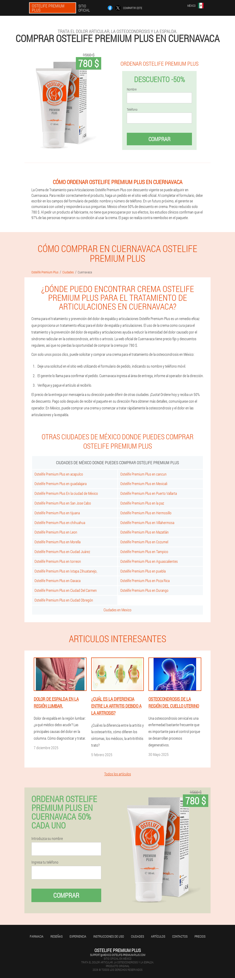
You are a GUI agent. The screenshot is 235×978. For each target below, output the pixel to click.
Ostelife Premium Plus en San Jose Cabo (62, 503)
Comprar (159, 139)
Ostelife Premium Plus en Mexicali (143, 483)
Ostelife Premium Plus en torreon (57, 561)
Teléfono (132, 109)
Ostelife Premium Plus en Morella (57, 541)
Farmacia (37, 936)
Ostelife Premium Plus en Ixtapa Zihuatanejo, (65, 571)
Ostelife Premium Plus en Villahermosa (147, 522)
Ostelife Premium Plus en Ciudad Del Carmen (65, 590)
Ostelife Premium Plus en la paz (142, 503)
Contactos (180, 936)
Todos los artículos (117, 773)
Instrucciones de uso (108, 936)
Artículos (158, 936)
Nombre (132, 89)
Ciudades (137, 936)
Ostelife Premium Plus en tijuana (57, 512)
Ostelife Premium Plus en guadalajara (60, 483)
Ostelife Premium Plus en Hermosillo (145, 512)
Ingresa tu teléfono (44, 862)
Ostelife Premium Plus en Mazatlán (144, 532)
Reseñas (56, 936)
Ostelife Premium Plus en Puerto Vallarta (148, 493)
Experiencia (78, 936)
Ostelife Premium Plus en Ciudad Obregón (63, 600)
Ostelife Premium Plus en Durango (144, 590)
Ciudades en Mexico (117, 609)
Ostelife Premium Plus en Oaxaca (57, 580)
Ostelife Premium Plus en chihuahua (59, 522)
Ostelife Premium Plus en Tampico (144, 551)
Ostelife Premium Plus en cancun (143, 474)
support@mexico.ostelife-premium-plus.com (117, 955)
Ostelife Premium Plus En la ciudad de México (66, 493)
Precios (200, 936)
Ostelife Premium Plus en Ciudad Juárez (62, 551)
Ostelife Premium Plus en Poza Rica (145, 580)
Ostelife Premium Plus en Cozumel (144, 541)
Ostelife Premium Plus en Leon (55, 532)
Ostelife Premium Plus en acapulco (58, 474)
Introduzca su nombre (47, 838)
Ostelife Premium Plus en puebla (143, 571)
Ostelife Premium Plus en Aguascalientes (149, 561)
